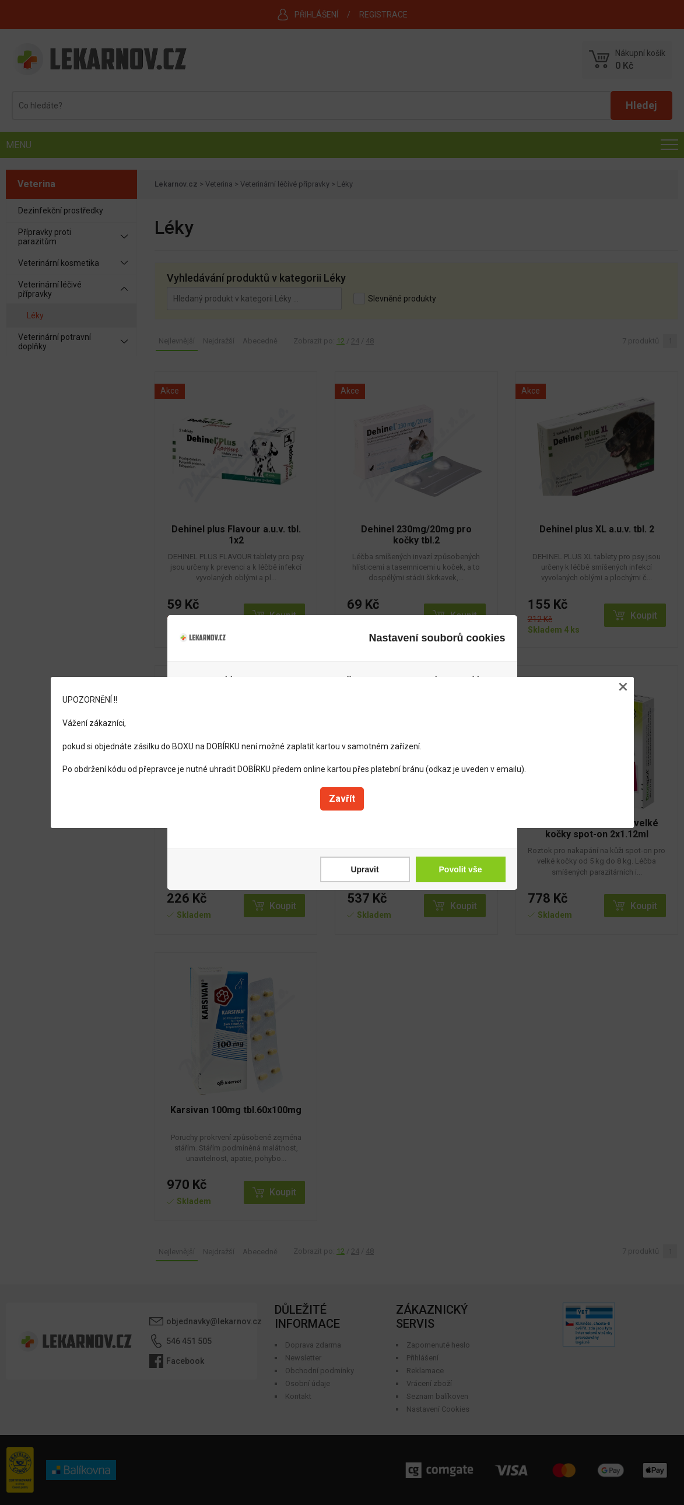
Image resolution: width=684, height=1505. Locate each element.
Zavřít (342, 798)
